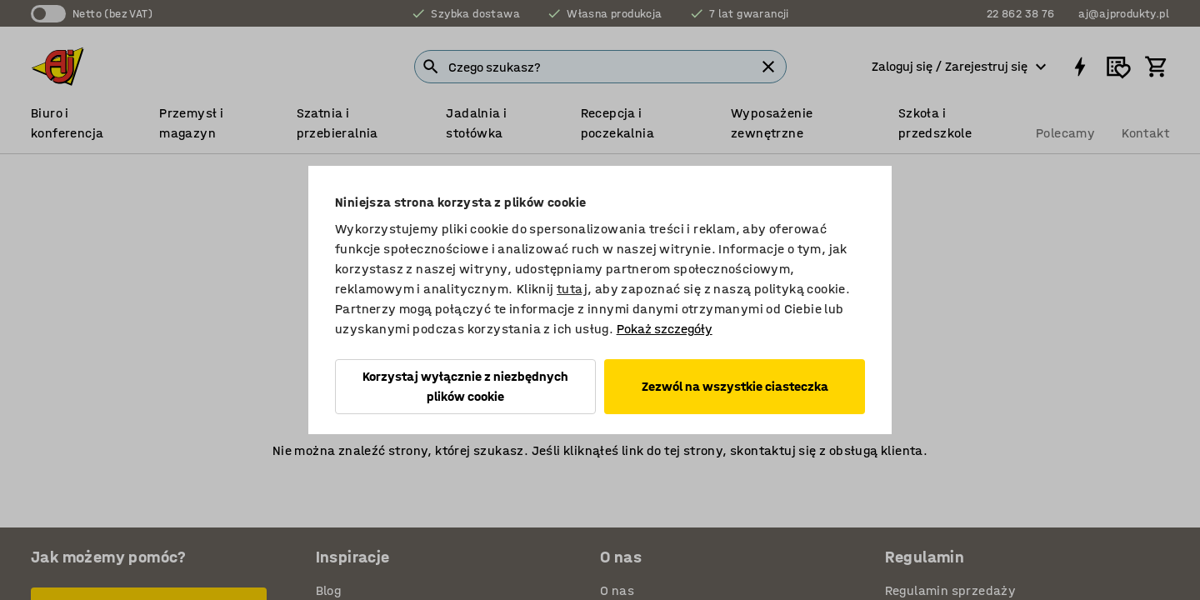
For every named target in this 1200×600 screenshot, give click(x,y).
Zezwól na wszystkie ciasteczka (735, 386)
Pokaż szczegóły (664, 329)
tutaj (572, 289)
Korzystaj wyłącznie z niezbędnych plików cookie (465, 386)
